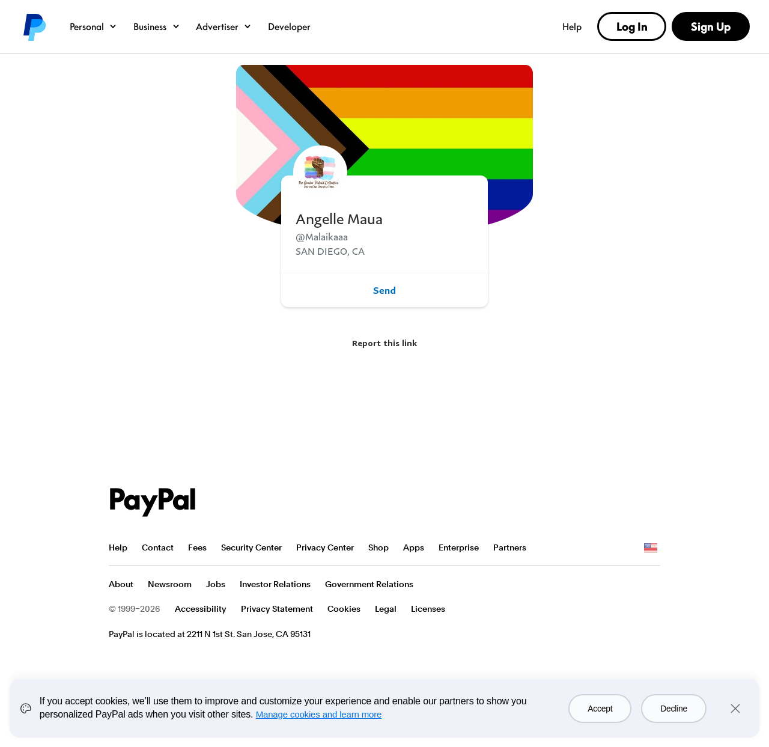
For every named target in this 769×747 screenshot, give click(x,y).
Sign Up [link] (711, 26)
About (121, 584)
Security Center (251, 547)
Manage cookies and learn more (319, 714)
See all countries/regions (650, 548)
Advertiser (224, 26)
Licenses (428, 609)
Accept (600, 708)
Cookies (343, 609)
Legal (386, 609)
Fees (197, 547)
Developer (289, 26)
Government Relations (369, 584)
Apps (413, 547)
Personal (93, 26)
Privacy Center (325, 547)
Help (572, 26)
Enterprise (459, 547)
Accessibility (200, 609)
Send (384, 290)
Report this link (384, 343)
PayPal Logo (152, 502)
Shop (378, 547)
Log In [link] (632, 26)
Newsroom (170, 584)
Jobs (215, 584)
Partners (509, 547)
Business (156, 26)
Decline (673, 708)
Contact (158, 547)
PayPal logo (33, 26)
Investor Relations (275, 584)
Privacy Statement (277, 609)
